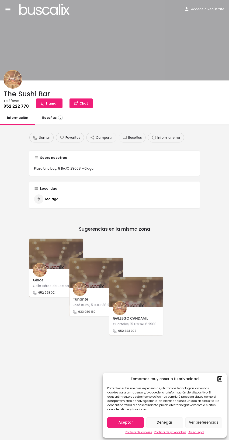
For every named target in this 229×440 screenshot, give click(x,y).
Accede (197, 9)
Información (17, 117)
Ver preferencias (204, 422)
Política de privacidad (170, 432)
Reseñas (52, 117)
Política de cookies (138, 432)
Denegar (164, 422)
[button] (219, 379)
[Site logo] (45, 9)
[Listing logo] (12, 79)
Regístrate (216, 9)
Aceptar (125, 422)
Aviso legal (196, 432)
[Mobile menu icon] (8, 9)
